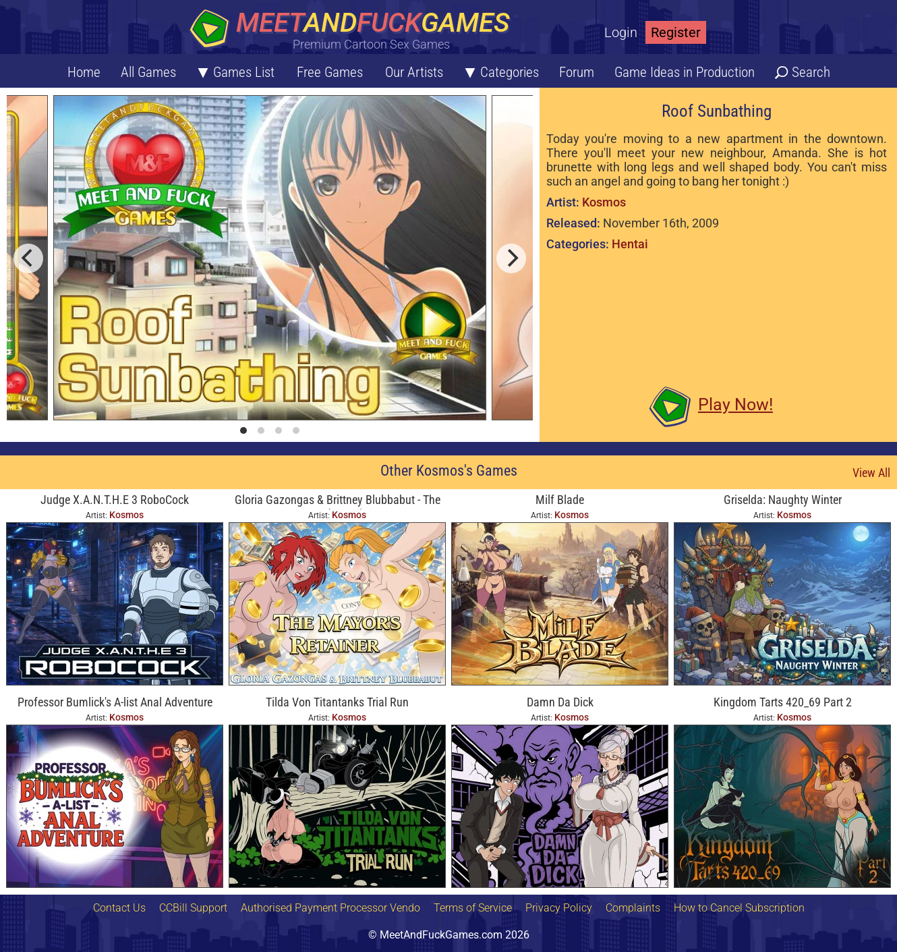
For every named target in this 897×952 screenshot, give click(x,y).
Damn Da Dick (560, 702)
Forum (576, 72)
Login (620, 32)
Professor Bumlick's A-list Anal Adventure (115, 702)
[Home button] (354, 30)
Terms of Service (473, 907)
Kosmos (604, 202)
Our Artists (414, 72)
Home (83, 72)
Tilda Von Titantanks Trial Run (337, 702)
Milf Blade (560, 500)
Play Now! (735, 404)
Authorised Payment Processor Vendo (330, 907)
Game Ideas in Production (684, 72)
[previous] (28, 258)
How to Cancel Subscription (739, 907)
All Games (148, 72)
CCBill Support (193, 907)
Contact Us (119, 907)
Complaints (633, 907)
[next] (511, 258)
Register (676, 32)
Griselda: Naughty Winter (783, 500)
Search (811, 72)
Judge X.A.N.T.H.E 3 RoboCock (114, 500)
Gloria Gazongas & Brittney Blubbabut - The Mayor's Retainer (337, 501)
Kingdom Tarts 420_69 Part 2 (783, 702)
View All (871, 473)
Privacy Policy (558, 907)
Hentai (630, 244)
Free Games (330, 72)
